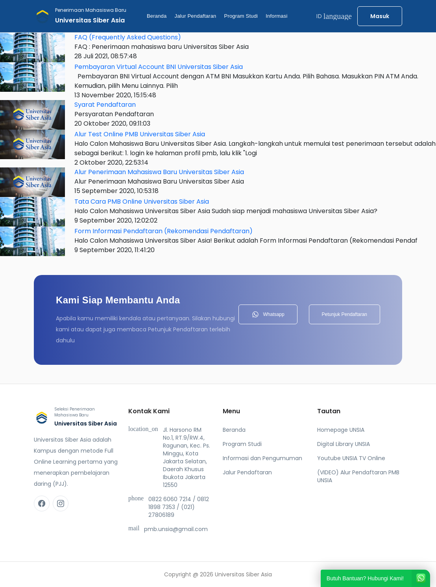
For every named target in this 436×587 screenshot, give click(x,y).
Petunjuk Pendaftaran (344, 314)
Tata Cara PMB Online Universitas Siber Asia (141, 201)
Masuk (379, 16)
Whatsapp (268, 314)
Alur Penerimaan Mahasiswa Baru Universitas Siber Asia (159, 171)
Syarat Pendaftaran (105, 104)
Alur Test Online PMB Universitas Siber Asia (139, 134)
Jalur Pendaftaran (195, 16)
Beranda (157, 16)
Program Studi (241, 16)
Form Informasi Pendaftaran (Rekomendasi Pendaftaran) (163, 231)
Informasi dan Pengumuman (262, 458)
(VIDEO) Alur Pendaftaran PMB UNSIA (358, 476)
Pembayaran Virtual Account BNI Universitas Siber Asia (158, 66)
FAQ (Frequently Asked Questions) (127, 37)
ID (334, 16)
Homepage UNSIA (340, 430)
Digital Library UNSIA (343, 444)
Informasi (276, 16)
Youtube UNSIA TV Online (351, 458)
